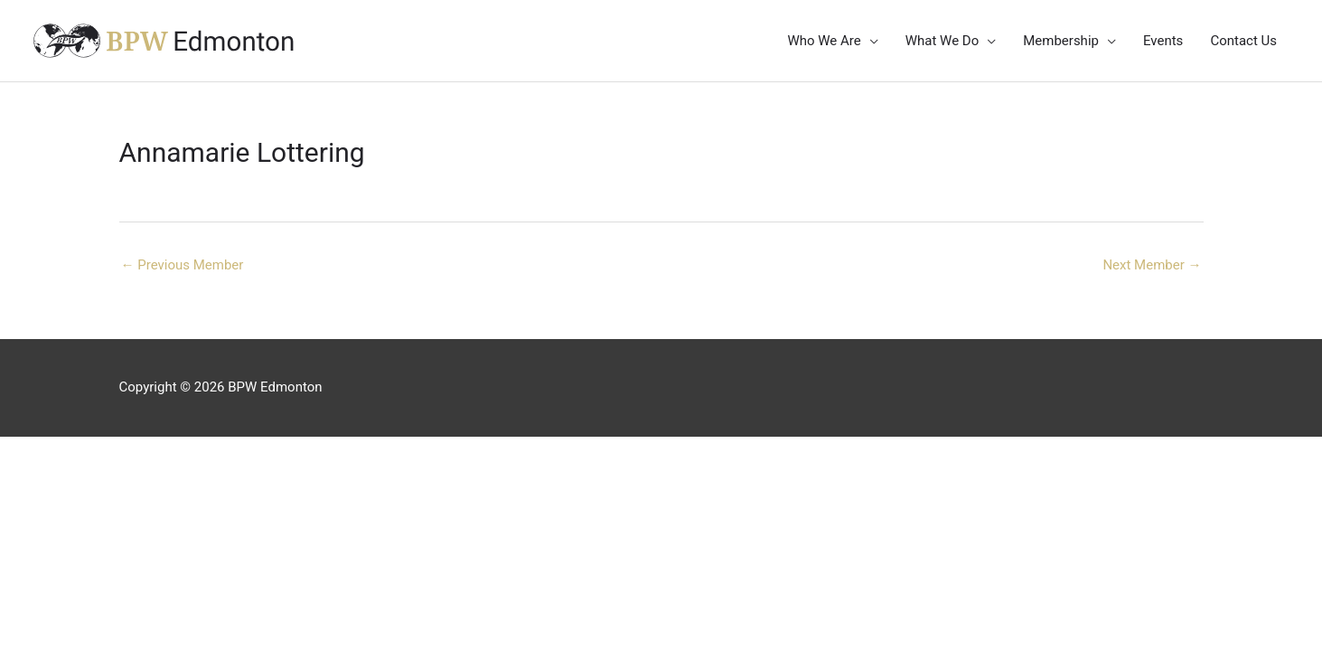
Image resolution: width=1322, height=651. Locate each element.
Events (1163, 41)
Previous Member (182, 265)
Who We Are (823, 41)
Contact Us (1243, 41)
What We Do (942, 41)
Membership (1061, 41)
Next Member (1151, 265)
